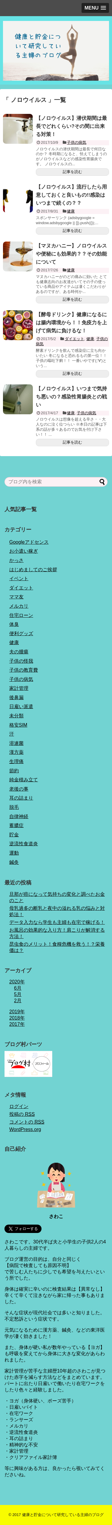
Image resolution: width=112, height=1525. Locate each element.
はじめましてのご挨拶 (33, 569)
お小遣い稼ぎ (23, 551)
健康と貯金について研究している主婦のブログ (63, 1514)
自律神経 (18, 816)
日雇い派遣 (21, 706)
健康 (71, 211)
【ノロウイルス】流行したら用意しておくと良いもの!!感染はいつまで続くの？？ (71, 195)
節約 (14, 770)
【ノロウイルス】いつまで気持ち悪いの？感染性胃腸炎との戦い (71, 397)
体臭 (14, 624)
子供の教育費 (23, 670)
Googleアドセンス (29, 542)
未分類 (16, 715)
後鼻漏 (16, 697)
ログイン (18, 1106)
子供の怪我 (21, 661)
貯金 (14, 834)
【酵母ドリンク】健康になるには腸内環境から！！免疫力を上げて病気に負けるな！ (71, 323)
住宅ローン (21, 615)
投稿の (22, 1114)
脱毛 (14, 807)
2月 (18, 1000)
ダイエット (74, 339)
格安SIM (18, 725)
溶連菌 (16, 743)
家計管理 (18, 688)
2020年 (17, 981)
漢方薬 (16, 752)
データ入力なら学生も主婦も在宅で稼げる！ (57, 922)
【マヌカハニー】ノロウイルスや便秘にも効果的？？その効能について (71, 254)
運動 (14, 852)
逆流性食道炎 (23, 843)
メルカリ (18, 606)
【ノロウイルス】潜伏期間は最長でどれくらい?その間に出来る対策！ (71, 126)
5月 (18, 994)
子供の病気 (76, 142)
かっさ (16, 560)
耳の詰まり (21, 797)
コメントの (26, 1121)
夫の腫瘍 (18, 651)
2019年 (17, 1011)
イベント (18, 578)
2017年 (17, 1024)
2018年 (17, 1017)
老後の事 (18, 788)
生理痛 (16, 761)
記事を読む (72, 171)
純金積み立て (23, 779)
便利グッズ (21, 633)
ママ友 (16, 596)
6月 (18, 988)
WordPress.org (25, 1129)
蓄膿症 (16, 825)
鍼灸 (14, 862)
